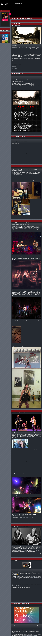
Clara (17, 25)
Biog (28, 18)
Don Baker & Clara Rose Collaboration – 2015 (18, 525)
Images (21, 167)
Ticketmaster (24, 579)
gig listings (36, 550)
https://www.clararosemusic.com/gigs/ (27, 517)
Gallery (23, 18)
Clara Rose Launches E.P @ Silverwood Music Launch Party (20, 603)
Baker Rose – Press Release (16, 23)
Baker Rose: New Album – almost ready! (17, 166)
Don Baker (18, 577)
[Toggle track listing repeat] (9, 18)
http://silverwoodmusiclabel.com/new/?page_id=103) (30, 635)
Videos (25, 412)
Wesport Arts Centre (21, 229)
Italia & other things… (15, 559)
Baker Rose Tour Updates (15, 411)
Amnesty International (34, 577)
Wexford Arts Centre (34, 228)
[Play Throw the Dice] (10, 14)
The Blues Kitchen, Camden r (22, 256)
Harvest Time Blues (26, 571)
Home (12, 18)
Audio (20, 222)
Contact (30, 18)
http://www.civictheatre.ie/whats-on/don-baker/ (18, 515)
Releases (21, 25)
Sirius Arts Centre (16, 229)
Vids (25, 18)
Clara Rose (4, 4)
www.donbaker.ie (14, 66)
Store (20, 18)
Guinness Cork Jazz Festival (15, 585)
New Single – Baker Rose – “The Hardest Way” (18, 136)
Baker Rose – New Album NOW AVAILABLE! (17, 73)
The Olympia (26, 576)
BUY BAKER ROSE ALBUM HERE (16, 64)
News (15, 18)
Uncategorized (30, 222)
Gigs (17, 18)
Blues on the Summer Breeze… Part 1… (17, 221)
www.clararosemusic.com (15, 68)
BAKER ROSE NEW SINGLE (23, 141)
